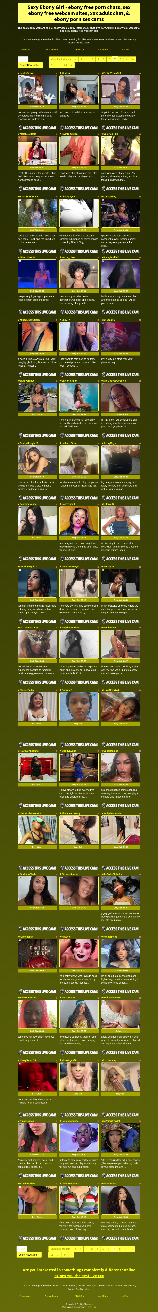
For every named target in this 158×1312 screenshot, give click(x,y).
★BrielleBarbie (26, 1183)
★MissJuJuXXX (27, 257)
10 (132, 59)
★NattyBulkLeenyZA (29, 813)
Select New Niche (30, 65)
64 (65, 65)
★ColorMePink (109, 134)
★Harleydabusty (68, 1121)
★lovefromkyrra (68, 134)
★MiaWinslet (108, 1183)
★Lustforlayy (108, 1060)
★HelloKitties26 (27, 997)
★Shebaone (108, 320)
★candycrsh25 (26, 380)
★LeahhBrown (26, 73)
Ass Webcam (51, 49)
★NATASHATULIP (28, 627)
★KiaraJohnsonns (28, 751)
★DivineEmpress (69, 1183)
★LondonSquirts (27, 566)
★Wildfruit (65, 73)
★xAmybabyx (25, 936)
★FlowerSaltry (26, 690)
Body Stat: (37, 107)
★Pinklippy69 (67, 196)
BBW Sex (79, 49)
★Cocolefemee (109, 751)
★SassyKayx (108, 443)
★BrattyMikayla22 (28, 443)
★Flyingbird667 (110, 257)
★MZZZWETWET (110, 1121)
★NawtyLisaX (67, 504)
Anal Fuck (103, 49)
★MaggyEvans (67, 751)
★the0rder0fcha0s (111, 874)
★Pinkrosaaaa (26, 1121)
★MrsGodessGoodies (113, 380)
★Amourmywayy (69, 566)
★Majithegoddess (69, 627)
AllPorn (125, 49)
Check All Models (61, 59)
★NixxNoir (65, 936)
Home (23, 59)
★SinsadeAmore (68, 874)
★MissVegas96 (67, 1060)
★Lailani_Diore (68, 443)
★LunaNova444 (110, 690)
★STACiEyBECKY (28, 196)
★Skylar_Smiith (68, 380)
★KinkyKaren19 (27, 1060)
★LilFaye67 (107, 504)
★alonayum (107, 566)
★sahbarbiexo (109, 936)
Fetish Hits (91, 1307)
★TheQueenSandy (69, 813)
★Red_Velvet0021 (111, 997)
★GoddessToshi (27, 874)
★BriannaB (65, 690)
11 (52, 65)
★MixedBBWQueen (29, 320)
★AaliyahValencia (111, 813)
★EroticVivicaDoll (111, 73)
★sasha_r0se (67, 257)
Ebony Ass (24, 49)
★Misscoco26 (67, 997)
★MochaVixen (109, 627)
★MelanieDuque (27, 134)
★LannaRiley (108, 196)
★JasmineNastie (27, 504)
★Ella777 (64, 320)
